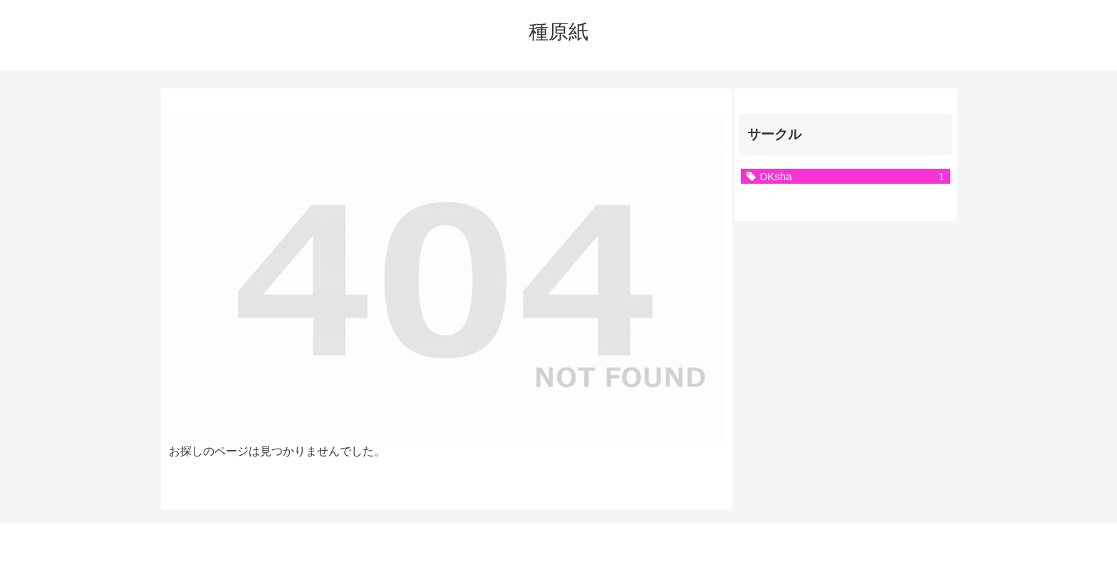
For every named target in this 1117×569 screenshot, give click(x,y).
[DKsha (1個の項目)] (845, 176)
